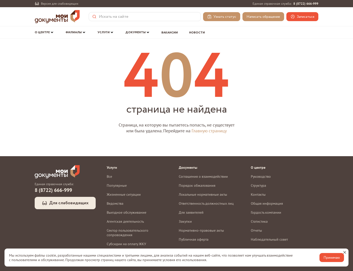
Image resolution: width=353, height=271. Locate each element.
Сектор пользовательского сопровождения (127, 232)
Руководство (261, 176)
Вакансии (169, 33)
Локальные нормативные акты (203, 194)
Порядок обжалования (197, 185)
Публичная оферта (193, 239)
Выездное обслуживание (126, 212)
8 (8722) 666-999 (305, 4)
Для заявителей (191, 212)
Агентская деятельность (125, 221)
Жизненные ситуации (124, 194)
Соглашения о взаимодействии (203, 176)
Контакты (258, 194)
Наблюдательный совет (269, 239)
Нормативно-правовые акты (201, 230)
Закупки (185, 221)
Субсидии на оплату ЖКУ (126, 244)
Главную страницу (209, 131)
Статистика (259, 221)
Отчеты (256, 230)
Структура (258, 185)
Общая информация (267, 203)
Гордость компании (266, 212)
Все (109, 176)
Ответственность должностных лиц (206, 203)
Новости (197, 33)
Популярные (117, 185)
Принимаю (332, 257)
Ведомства (115, 203)
